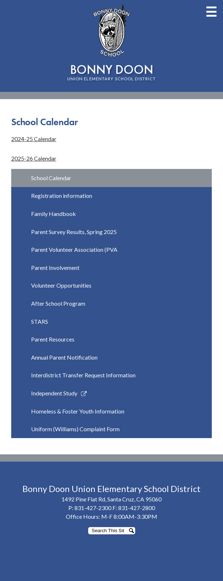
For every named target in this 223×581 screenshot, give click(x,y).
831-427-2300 (92, 507)
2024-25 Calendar (33, 138)
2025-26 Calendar (33, 158)
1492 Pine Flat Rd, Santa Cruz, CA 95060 (111, 499)
